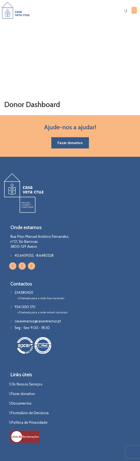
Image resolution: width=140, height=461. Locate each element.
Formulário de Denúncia (30, 413)
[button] (70, 142)
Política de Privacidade (29, 422)
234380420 (24, 292)
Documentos (21, 403)
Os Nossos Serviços (26, 384)
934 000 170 (25, 307)
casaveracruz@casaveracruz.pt (38, 321)
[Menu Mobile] (134, 10)
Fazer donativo (23, 394)
